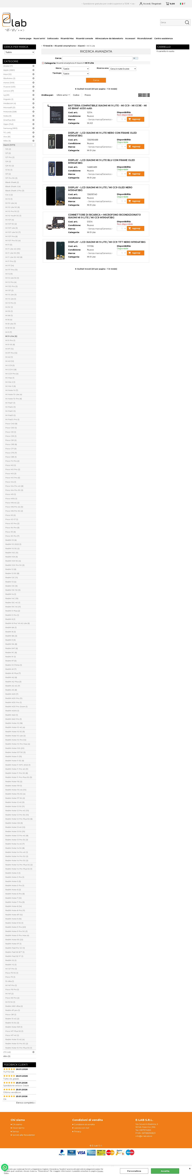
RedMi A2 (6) (11, 677)
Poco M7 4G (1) (12, 1035)
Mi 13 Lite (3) (10, 294)
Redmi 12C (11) (11, 577)
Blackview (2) (9, 78)
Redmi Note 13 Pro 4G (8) (16, 835)
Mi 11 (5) (8, 245)
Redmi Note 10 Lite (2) (15, 736)
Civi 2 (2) (9, 195)
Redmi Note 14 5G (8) (15, 848)
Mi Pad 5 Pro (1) (12, 419)
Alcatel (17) (8, 66)
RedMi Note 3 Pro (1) (14, 877)
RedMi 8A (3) (11, 636)
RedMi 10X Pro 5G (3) (14, 565)
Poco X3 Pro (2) (12, 523)
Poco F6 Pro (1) (12, 989)
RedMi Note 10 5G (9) (15, 731)
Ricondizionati (144, 38)
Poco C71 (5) (10, 449)
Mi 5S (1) (9, 311)
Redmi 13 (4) (10, 582)
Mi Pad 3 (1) (10, 411)
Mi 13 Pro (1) (10, 303)
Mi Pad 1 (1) (10, 403)
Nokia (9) (7, 116)
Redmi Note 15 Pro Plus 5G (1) (18, 1048)
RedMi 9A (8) (11, 644)
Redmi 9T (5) (10, 661)
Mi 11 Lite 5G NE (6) (13, 257)
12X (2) (8, 161)
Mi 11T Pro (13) (11, 270)
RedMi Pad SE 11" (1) (14, 956)
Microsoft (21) (9, 107)
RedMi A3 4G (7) (12, 686)
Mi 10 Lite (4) (11, 203)
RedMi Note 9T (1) (13, 944)
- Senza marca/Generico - (100, 119)
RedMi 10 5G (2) (12, 548)
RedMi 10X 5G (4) (13, 561)
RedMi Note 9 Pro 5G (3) (16, 931)
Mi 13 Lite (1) (10, 299)
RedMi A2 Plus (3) (13, 682)
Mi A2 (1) (9, 357)
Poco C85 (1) (11, 457)
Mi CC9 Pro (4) (11, 374)
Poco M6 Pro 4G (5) (14, 507)
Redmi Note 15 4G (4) (15, 1039)
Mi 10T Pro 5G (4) (13, 240)
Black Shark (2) (12, 182)
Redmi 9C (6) (11, 652)
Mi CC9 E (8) (10, 369)
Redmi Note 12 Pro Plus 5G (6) (18, 819)
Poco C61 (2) (10, 440)
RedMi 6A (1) (11, 627)
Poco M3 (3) (10, 473)
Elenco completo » (25, 1102)
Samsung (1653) (10, 128)
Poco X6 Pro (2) (12, 998)
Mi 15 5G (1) (10, 1002)
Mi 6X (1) (9, 315)
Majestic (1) (8, 99)
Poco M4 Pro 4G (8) (14, 486)
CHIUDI (190, 1168)
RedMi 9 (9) (10, 640)
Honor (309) (8, 82)
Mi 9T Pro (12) (11, 353)
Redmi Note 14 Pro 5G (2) (16, 856)
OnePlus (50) (9, 120)
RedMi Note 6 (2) (13, 890)
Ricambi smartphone (66, 63)
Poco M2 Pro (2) (12, 469)
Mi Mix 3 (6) (10, 386)
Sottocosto (53, 38)
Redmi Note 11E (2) (13, 781)
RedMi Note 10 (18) (14, 723)
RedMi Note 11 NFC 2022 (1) (17, 765)
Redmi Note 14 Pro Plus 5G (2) (19, 865)
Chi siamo (17, 1124)
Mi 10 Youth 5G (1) (13, 216)
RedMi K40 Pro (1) (13, 719)
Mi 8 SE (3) (10, 328)
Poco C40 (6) (11, 423)
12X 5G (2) (9, 166)
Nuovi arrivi (39, 38)
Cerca (58, 58)
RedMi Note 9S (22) (14, 939)
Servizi (15, 1131)
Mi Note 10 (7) (11, 390)
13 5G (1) (8, 170)
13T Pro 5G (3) (11, 178)
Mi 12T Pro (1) (11, 969)
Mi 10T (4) (9, 220)
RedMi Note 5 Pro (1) (14, 885)
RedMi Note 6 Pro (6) (15, 894)
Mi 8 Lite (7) (10, 324)
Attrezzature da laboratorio (109, 38)
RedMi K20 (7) (11, 694)
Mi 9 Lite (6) (11, 336)
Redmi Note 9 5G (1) (14, 923)
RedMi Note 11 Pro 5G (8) (16, 773)
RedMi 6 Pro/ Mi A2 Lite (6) (17, 623)
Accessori (130, 38)
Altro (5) (6, 1056)
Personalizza (134, 1171)
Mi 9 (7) (8, 332)
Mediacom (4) (9, 103)
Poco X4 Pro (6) (12, 527)
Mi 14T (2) (9, 994)
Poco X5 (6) (10, 532)
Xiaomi (80, 63)
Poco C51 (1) (10, 432)
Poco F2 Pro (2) (12, 461)
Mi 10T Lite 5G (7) (13, 232)
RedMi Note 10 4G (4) (15, 727)
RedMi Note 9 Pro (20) (15, 927)
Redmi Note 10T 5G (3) (15, 752)
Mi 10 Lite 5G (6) (12, 207)
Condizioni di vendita (84, 1124)
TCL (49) (7, 132)
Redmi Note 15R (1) (13, 1027)
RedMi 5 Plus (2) (12, 611)
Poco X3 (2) (10, 515)
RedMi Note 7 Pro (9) (15, 902)
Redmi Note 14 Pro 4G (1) (16, 852)
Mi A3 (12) (9, 361)
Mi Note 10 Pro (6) (13, 399)
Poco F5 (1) (10, 977)
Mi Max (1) (9, 378)
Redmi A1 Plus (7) (13, 673)
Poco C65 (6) (11, 444)
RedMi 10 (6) (11, 540)
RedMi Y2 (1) (10, 964)
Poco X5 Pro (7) (12, 536)
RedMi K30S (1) (12, 711)
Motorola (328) (10, 112)
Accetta (165, 1171)
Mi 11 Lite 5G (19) (12, 253)
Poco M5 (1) (10, 494)
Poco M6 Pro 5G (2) (14, 511)
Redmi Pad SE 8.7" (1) (14, 952)
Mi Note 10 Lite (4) (13, 394)
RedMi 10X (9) (11, 557)
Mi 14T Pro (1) (11, 985)
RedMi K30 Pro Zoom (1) (16, 706)
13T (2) (8, 174)
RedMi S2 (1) (10, 960)
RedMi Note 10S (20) (14, 748)
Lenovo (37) (8, 91)
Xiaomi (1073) (9, 145)
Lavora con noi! (81, 1128)
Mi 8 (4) (8, 319)
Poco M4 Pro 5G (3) (14, 490)
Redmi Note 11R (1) (13, 786)
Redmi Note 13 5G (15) (15, 831)
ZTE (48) (7, 1052)
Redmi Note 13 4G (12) (15, 827)
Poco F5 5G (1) (11, 973)
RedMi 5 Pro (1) (12, 615)
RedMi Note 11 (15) (13, 756)
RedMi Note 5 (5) (13, 881)
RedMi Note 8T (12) (14, 915)
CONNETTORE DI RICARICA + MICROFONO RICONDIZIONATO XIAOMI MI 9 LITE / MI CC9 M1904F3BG (104, 225)
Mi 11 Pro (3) (10, 261)
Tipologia (56, 73)
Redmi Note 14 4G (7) (15, 844)
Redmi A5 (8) (11, 690)
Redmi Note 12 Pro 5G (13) (17, 815)
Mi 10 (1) (8, 199)
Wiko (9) (7, 141)
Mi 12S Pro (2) (11, 286)
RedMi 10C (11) (11, 553)
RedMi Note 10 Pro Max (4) (17, 744)
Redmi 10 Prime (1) (13, 665)
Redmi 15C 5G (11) (13, 607)
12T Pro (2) (9, 157)
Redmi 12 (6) (10, 569)
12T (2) (8, 153)
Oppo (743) (8, 124)
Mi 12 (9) (9, 274)
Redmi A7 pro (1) (12, 1010)
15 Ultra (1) (9, 981)
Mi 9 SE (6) (10, 344)
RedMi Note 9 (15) (13, 919)
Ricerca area (103, 68)
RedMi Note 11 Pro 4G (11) (16, 769)
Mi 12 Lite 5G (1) (12, 278)
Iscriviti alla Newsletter (23, 1135)
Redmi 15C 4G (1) (12, 602)
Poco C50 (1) (11, 428)
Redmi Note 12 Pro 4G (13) (17, 810)
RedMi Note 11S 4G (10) (15, 790)
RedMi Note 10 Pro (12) (15, 740)
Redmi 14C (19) (11, 598)
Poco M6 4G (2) (12, 503)
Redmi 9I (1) (10, 657)
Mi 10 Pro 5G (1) (12, 211)
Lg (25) (6, 95)
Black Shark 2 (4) (13, 186)
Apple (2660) (9, 70)
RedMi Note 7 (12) (13, 898)
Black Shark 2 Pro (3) (14, 190)
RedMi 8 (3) (10, 632)
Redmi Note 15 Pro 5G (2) (16, 1043)
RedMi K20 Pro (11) (13, 698)
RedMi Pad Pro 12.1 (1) (15, 948)
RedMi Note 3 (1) (12, 873)
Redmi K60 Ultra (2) (14, 1006)
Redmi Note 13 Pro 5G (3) (16, 840)
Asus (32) (7, 74)
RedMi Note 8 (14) (13, 906)
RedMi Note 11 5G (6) (14, 761)
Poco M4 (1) (10, 482)
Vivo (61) (6, 137)
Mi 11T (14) (9, 265)
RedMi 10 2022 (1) (13, 544)
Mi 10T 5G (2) (11, 224)
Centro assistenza (163, 38)
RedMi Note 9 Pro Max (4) (17, 935)
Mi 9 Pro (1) (10, 340)
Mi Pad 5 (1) (10, 415)
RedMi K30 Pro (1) (13, 702)
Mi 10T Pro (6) (11, 236)
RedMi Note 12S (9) (14, 823)
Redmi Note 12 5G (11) (15, 806)
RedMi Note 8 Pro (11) (15, 910)
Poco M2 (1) (10, 465)
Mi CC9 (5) (10, 365)
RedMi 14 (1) (10, 594)
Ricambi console (84, 38)
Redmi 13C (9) (11, 586)
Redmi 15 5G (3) (12, 1023)
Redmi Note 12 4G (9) (14, 802)
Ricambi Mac (67, 38)
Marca (58, 68)
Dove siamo (18, 1128)
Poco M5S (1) (11, 498)
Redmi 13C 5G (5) (12, 590)
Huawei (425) (9, 87)
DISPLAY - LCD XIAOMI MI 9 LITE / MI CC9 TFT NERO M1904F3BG (107, 253)
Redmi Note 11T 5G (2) (15, 798)
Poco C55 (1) (10, 436)
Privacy (77, 1131)
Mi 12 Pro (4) (10, 282)
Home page (25, 38)
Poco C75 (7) (11, 453)
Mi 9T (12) (9, 349)
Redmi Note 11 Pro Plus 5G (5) (18, 777)
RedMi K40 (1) (11, 715)
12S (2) (8, 149)
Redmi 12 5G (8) (12, 573)
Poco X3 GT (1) (11, 519)
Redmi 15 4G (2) (12, 1019)
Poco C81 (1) (10, 1014)
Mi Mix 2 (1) (10, 382)
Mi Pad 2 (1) (10, 407)
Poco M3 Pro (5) (12, 478)
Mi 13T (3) (9, 290)
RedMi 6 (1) (10, 619)
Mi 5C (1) (9, 307)
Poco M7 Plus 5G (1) (14, 1031)
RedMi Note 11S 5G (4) (15, 794)
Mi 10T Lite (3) (11, 228)
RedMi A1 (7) (10, 669)
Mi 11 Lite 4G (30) (12, 249)
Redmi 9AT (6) (11, 648)
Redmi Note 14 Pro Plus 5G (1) (18, 869)
